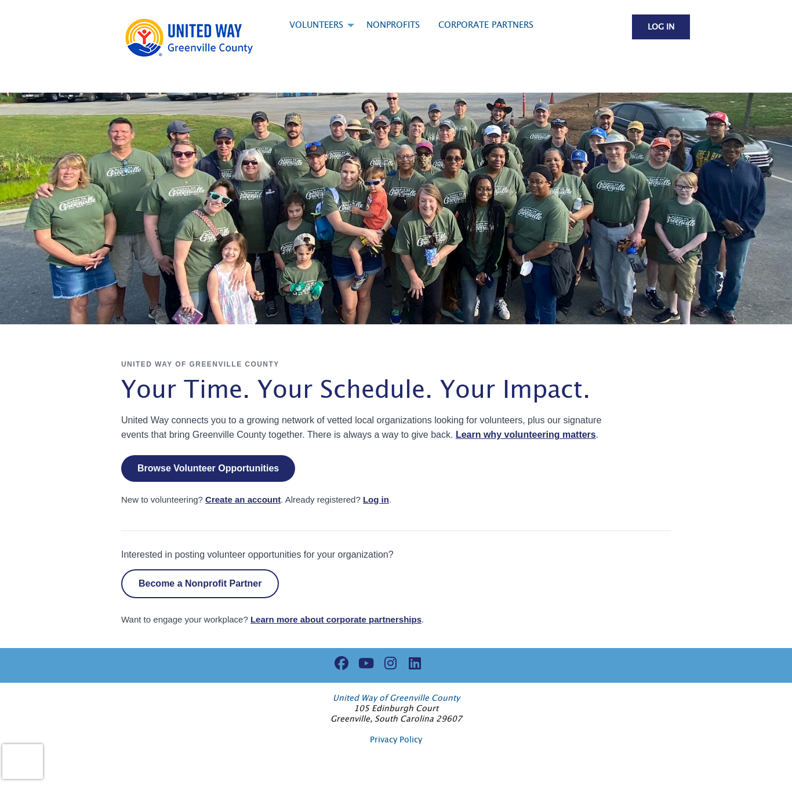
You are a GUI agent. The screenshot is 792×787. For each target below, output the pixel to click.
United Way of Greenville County (396, 698)
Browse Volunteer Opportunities (208, 468)
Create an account (243, 499)
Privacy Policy (396, 740)
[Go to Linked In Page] (413, 663)
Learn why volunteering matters (526, 435)
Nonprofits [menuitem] (393, 25)
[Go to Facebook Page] (339, 663)
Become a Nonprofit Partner (200, 583)
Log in (661, 27)
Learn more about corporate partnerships (336, 619)
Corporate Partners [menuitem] (485, 25)
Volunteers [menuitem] (316, 25)
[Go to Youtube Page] (364, 663)
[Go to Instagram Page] (388, 663)
